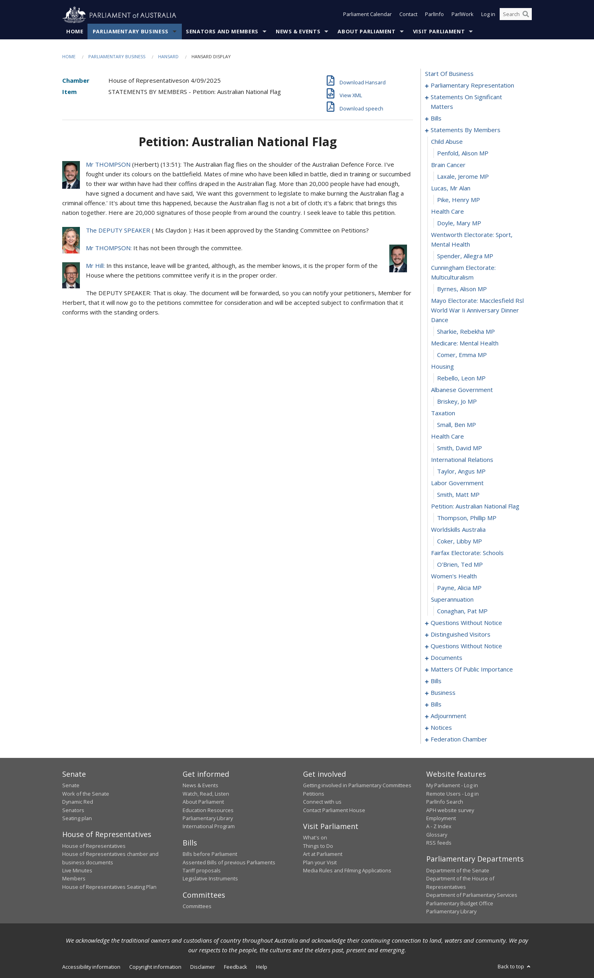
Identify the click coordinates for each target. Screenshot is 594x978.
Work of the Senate (85, 793)
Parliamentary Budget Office (459, 903)
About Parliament (366, 31)
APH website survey (450, 810)
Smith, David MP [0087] (459, 448)
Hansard (168, 57)
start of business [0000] (449, 74)
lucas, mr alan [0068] (450, 188)
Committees (197, 906)
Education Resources (208, 810)
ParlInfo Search (444, 802)
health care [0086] (447, 437)
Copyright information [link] (155, 967)
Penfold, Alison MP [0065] (462, 153)
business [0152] (443, 693)
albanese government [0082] (462, 390)
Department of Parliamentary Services (471, 895)
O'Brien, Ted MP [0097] (460, 565)
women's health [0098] (454, 576)
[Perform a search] (526, 15)
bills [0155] (436, 704)
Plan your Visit (320, 862)
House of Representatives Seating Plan (109, 886)
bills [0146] (436, 681)
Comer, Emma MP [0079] (462, 355)
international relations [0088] (462, 460)
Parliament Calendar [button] (367, 15)
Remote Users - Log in (452, 793)
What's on (315, 837)
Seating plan (77, 818)
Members (73, 878)
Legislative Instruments (210, 878)
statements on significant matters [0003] (466, 102)
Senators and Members (222, 31)
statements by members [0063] (465, 130)
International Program (209, 826)
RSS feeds (439, 843)
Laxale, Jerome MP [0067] (463, 177)
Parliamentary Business (131, 31)
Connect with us (322, 802)
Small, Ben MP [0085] (456, 425)
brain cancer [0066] (448, 165)
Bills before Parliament (210, 854)
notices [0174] (441, 728)
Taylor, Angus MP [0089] (461, 472)
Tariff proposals (202, 870)
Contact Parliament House (334, 810)
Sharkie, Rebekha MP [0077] (466, 332)
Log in (488, 15)
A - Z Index (439, 826)
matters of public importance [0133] (472, 670)
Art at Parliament (322, 854)
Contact (408, 15)
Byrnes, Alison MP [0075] (462, 289)
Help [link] (261, 967)
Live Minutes (77, 870)
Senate (70, 785)
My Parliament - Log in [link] (452, 785)
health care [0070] (447, 212)
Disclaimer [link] (202, 967)
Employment (441, 818)
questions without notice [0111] (466, 646)
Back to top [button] (515, 966)
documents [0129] (446, 658)
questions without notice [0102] (466, 623)
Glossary (436, 834)
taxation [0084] (443, 413)
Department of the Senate (457, 870)
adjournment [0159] (448, 716)
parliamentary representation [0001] (472, 86)
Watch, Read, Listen (206, 793)
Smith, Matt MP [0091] (458, 495)
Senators (73, 810)
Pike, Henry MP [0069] (458, 200)
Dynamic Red (77, 802)
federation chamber (459, 739)
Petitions (313, 793)
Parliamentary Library (208, 818)
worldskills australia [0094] (458, 530)
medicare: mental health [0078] (464, 343)
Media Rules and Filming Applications (347, 870)
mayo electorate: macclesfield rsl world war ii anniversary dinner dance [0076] (477, 310)
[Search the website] (516, 15)
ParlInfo (434, 15)
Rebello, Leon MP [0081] (461, 378)
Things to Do (318, 845)
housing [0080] (442, 367)
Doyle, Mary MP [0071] (459, 223)
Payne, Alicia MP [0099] (459, 588)
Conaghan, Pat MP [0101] (462, 611)
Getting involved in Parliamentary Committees (357, 785)
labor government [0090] (457, 483)
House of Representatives (94, 845)
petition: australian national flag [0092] (475, 506)
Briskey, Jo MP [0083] (457, 402)
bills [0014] (436, 118)
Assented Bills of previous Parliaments (229, 862)
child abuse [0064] (447, 142)
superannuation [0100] (452, 600)
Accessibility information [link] (91, 967)
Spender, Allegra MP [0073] (465, 256)
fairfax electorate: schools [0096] (467, 553)
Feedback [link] (235, 967)
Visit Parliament (439, 31)
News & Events (298, 31)
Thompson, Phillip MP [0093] (466, 518)
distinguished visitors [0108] (460, 635)
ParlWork (463, 15)
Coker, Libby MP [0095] (459, 541)
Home (74, 31)
